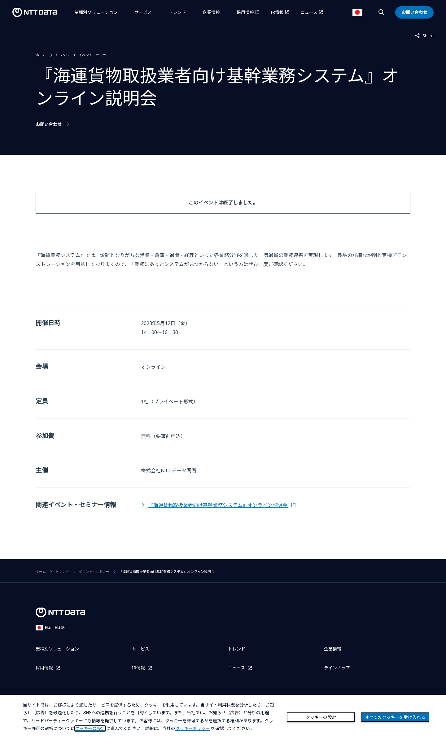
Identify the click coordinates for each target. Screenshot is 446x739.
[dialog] (223, 717)
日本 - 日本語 (50, 627)
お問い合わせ (49, 124)
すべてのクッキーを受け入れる (395, 717)
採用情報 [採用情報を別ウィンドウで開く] (245, 12)
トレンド (177, 12)
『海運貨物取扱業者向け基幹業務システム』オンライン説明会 (218, 505)
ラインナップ (337, 668)
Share (424, 35)
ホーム (41, 55)
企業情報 (211, 12)
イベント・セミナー (94, 55)
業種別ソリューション (96, 12)
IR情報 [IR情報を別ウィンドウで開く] (277, 12)
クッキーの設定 (321, 717)
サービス (143, 12)
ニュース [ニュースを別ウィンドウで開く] (308, 12)
